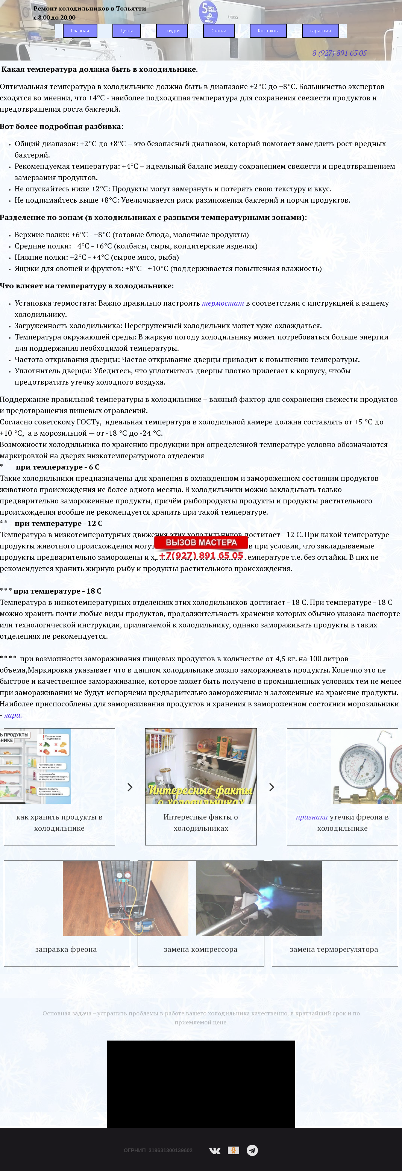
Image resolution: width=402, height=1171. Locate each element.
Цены (127, 30)
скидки (172, 30)
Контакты (268, 30)
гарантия (320, 30)
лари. (13, 715)
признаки (312, 817)
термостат (223, 303)
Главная (80, 30)
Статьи (218, 30)
